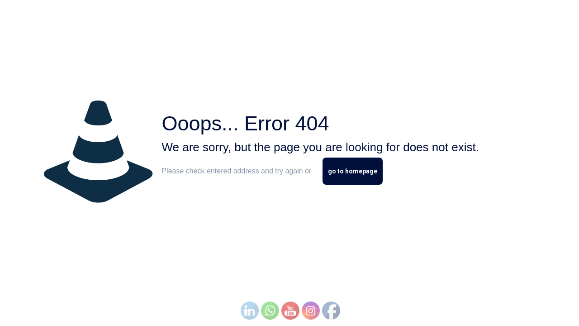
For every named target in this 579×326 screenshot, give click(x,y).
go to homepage (352, 171)
